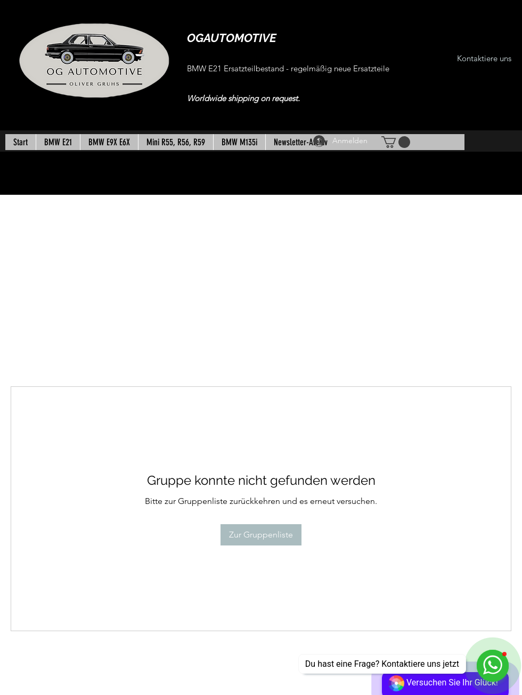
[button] (395, 142)
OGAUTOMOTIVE (231, 38)
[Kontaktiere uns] (484, 59)
